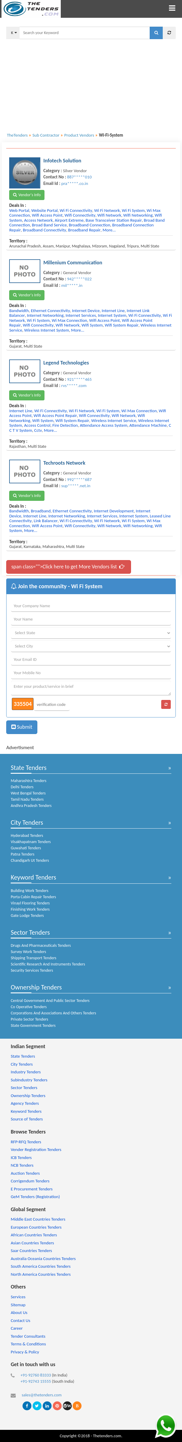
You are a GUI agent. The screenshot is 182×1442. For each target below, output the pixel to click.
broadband (41, 511)
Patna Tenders (22, 854)
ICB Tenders (21, 1157)
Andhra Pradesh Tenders (31, 805)
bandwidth (19, 310)
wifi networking (138, 215)
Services (18, 1296)
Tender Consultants (28, 1336)
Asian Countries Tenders (32, 1243)
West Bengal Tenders (28, 793)
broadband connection (89, 225)
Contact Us (20, 1320)
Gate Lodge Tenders (27, 915)
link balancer (46, 520)
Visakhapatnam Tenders (31, 841)
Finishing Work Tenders (30, 909)
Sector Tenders (30, 932)
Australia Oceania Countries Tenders (43, 1258)
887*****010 (79, 177)
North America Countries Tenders (41, 1274)
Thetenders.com (107, 1435)
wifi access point (47, 215)
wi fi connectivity (76, 210)
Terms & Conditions (28, 1344)
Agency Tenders (25, 1103)
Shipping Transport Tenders (33, 957)
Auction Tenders (25, 1173)
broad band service (49, 225)
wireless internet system (46, 330)
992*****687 (79, 479)
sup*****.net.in (75, 485)
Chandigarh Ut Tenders (30, 860)
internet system (112, 315)
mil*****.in (71, 285)
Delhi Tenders (22, 786)
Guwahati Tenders (26, 848)
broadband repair (84, 230)
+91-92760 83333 (35, 1375)
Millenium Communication (72, 262)
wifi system (92, 325)
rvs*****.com (74, 385)
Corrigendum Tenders (30, 1181)
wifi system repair (121, 325)
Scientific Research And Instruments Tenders (48, 964)
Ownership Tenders (36, 987)
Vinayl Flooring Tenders (30, 903)
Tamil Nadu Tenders (27, 799)
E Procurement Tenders (31, 1189)
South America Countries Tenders (41, 1266)
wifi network (109, 215)
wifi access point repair (55, 415)
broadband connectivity (44, 230)
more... (109, 230)
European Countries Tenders (36, 1227)
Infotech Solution (62, 160)
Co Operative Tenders (29, 1006)
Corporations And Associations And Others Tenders (53, 1013)
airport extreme (69, 220)
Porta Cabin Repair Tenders (33, 896)
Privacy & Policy (25, 1352)
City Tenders (27, 822)
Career (17, 1328)
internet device (86, 310)
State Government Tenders (33, 1025)
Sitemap (18, 1304)
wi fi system (133, 210)
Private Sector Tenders (29, 1019)
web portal (19, 210)
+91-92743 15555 (35, 1381)
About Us (19, 1312)
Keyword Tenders (33, 877)
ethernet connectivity (50, 310)
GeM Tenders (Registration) (35, 1196)
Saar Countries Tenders (31, 1250)
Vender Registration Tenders (36, 1149)
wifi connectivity (80, 215)
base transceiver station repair (114, 220)
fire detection (65, 425)
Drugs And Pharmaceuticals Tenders (41, 945)
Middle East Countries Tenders (38, 1219)
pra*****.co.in (74, 183)
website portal (44, 210)
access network (38, 220)
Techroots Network (64, 463)
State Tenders (29, 768)
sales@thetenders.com (42, 1395)
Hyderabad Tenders (27, 835)
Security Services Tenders (32, 970)
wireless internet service (113, 420)
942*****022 (79, 279)
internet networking (45, 315)
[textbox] (84, 33)
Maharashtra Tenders (28, 780)
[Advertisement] (91, 82)
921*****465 (79, 379)
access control (37, 425)
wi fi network (107, 210)
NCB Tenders (22, 1165)
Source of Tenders (27, 1119)
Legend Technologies (66, 362)
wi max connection (69, 320)
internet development (114, 511)
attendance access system (103, 425)
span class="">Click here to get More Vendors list (67, 566)
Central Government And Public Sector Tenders (50, 1000)
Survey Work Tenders (28, 951)
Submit (21, 727)
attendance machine (148, 425)
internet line (113, 310)
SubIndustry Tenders (29, 1080)
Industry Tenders (26, 1072)
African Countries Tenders (34, 1235)
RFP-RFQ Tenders (26, 1141)
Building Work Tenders (29, 890)
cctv (38, 430)
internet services (81, 315)
